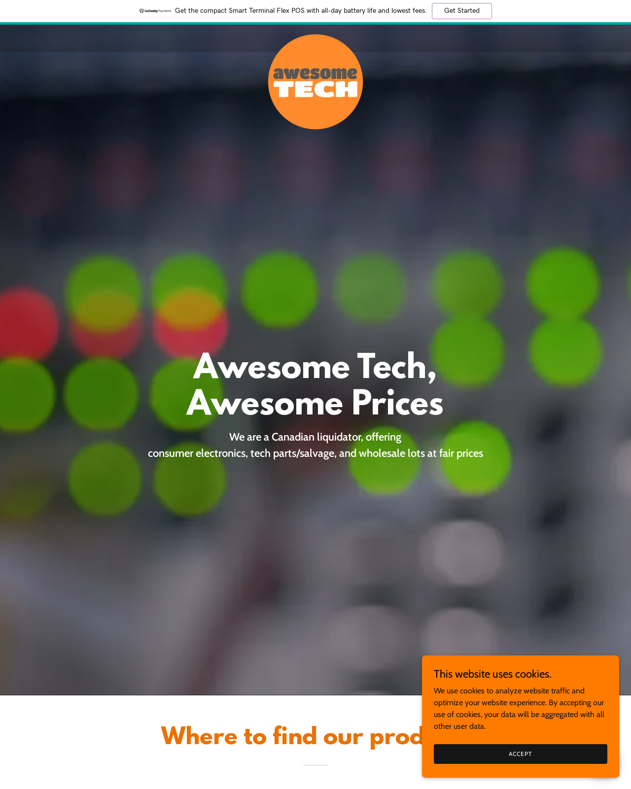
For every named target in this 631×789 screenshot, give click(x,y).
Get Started (462, 10)
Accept (520, 753)
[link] (315, 36)
